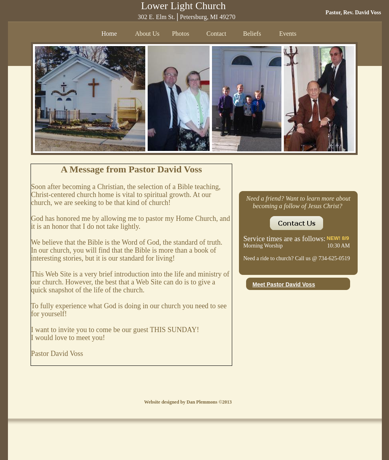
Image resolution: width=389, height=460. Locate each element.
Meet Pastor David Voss (283, 284)
